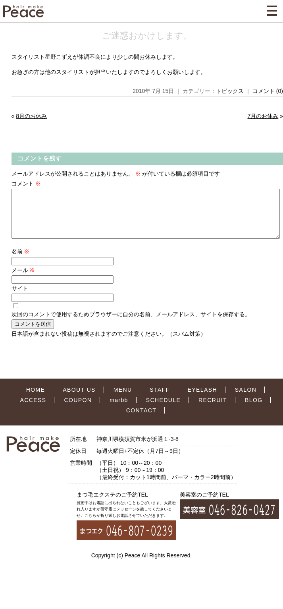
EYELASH (202, 399)
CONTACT (141, 420)
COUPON (78, 409)
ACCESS (33, 409)
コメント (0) (267, 91)
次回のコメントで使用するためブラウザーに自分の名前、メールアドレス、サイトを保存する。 (131, 324)
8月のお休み (31, 116)
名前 (21, 261)
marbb (119, 409)
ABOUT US (79, 399)
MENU (123, 399)
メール (23, 279)
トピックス (230, 91)
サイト (20, 298)
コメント (26, 183)
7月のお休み (262, 116)
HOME (35, 399)
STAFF (159, 399)
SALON (245, 399)
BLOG (254, 409)
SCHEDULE (163, 409)
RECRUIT (212, 409)
